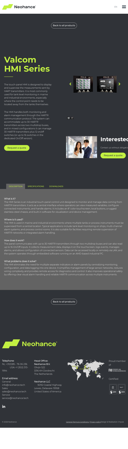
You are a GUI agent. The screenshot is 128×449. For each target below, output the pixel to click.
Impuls (121, 422)
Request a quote (16, 148)
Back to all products (64, 25)
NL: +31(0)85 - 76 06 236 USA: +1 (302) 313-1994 (15, 367)
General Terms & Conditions (77, 422)
